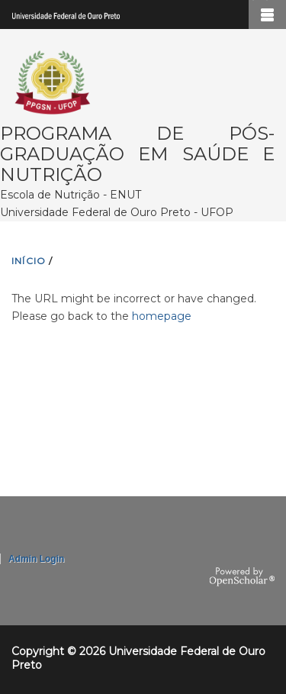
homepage (161, 316)
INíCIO (28, 260)
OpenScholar (242, 577)
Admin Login (36, 559)
